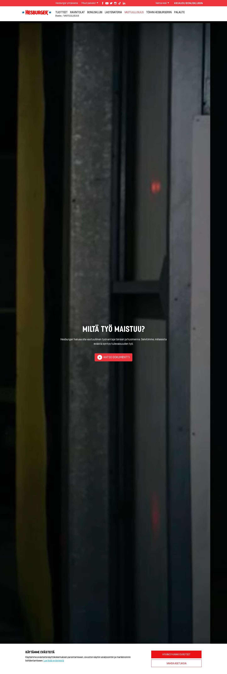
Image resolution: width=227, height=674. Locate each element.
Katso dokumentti (113, 357)
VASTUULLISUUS (134, 12)
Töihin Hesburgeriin (159, 12)
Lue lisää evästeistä (54, 660)
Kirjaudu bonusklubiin (188, 3)
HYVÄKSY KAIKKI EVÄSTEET (176, 654)
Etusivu (58, 15)
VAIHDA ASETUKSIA (176, 663)
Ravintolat (77, 12)
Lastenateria (113, 12)
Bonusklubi (94, 12)
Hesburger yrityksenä (67, 2)
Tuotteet (61, 12)
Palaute (179, 12)
